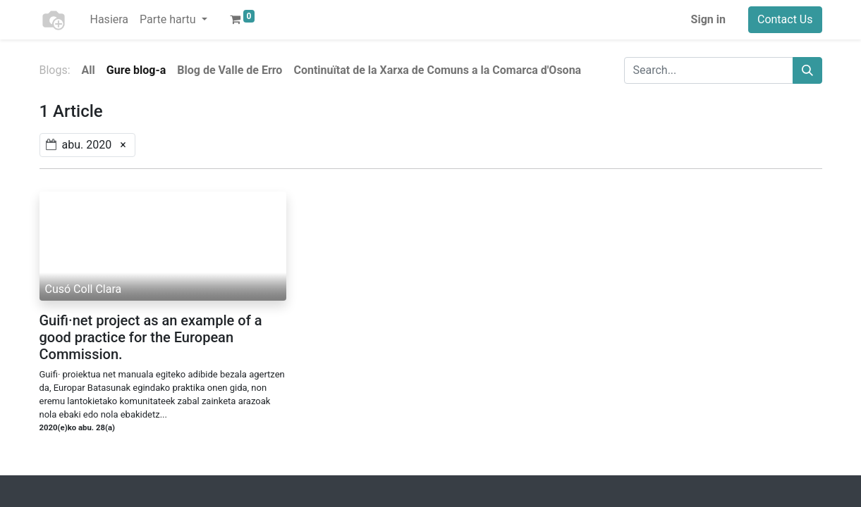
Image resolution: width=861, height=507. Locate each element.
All (88, 70)
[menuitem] (110, 20)
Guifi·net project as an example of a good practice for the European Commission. (150, 337)
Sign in (708, 19)
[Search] (807, 70)
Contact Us (785, 19)
